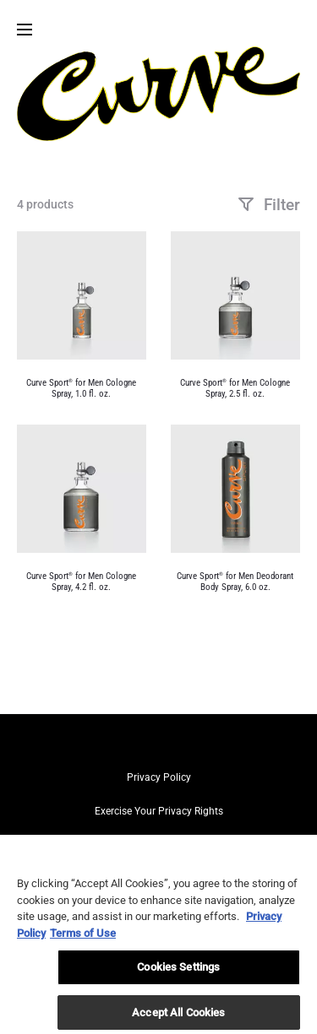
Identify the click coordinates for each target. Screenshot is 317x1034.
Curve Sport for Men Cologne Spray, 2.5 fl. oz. (235, 388)
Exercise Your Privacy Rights (159, 811)
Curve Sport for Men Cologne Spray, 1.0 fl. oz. (81, 388)
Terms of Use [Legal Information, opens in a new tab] (83, 938)
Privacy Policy (159, 777)
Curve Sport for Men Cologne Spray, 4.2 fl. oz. (81, 582)
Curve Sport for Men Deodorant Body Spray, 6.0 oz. (235, 582)
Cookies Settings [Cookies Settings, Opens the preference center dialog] (178, 972)
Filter (269, 204)
